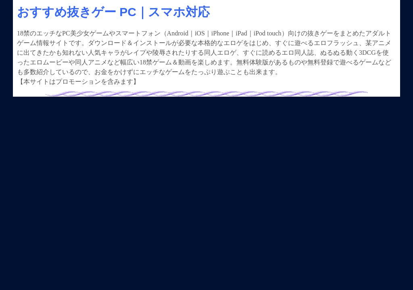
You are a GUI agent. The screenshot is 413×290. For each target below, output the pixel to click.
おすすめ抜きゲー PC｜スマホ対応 (113, 12)
